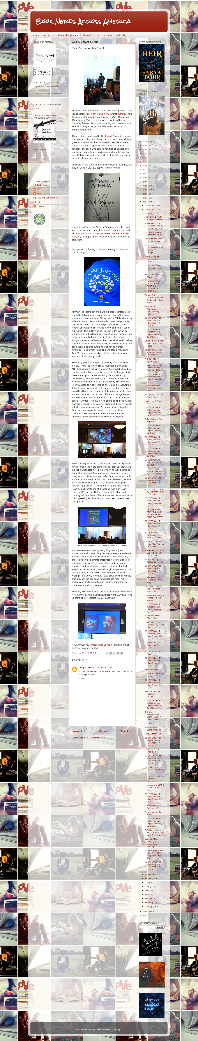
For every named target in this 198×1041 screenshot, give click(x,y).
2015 (145, 190)
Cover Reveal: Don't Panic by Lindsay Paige (154, 343)
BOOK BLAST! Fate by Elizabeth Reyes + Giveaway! (154, 491)
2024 (145, 153)
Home (36, 35)
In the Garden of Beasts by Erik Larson (152, 645)
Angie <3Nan (96, 1029)
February (149, 902)
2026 (145, 145)
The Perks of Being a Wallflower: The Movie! (154, 597)
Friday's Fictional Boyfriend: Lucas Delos (153, 268)
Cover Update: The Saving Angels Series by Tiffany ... (154, 367)
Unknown (41, 207)
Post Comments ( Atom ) (95, 738)
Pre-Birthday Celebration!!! (152, 806)
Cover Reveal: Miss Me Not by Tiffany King (154, 579)
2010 (145, 915)
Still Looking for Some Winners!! (153, 728)
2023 (145, 157)
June (147, 886)
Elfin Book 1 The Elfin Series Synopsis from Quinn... (154, 588)
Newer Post (79, 731)
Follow (36, 109)
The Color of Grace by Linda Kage (153, 240)
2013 (145, 198)
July (147, 882)
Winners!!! (149, 723)
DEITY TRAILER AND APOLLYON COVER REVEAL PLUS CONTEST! (154, 513)
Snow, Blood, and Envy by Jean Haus (153, 259)
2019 (145, 174)
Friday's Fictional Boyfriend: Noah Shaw (153, 388)
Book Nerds (42, 186)
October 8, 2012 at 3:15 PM (99, 667)
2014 (145, 194)
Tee (38, 203)
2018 (145, 177)
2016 (145, 186)
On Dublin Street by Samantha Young (154, 233)
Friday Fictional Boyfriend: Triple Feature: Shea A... (154, 535)
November (150, 209)
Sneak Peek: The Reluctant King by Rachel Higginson (154, 225)
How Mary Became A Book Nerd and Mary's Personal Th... (154, 854)
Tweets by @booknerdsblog (46, 87)
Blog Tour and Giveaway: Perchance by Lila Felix (154, 310)
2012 (145, 202)
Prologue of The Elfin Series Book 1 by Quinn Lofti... (154, 552)
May (147, 890)
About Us (49, 35)
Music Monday (151, 669)
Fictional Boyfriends (68, 35)
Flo (38, 190)
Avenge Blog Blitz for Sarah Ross (154, 395)
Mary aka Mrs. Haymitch (48, 199)
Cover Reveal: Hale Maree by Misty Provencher (153, 352)
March (148, 898)
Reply (81, 678)
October (149, 213)
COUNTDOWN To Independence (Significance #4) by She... (153, 322)
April (147, 894)
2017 (145, 182)
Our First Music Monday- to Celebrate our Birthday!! (152, 843)
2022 (145, 161)
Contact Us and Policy (115, 35)
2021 (145, 165)
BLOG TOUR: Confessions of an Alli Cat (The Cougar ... (154, 249)
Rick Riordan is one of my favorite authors (104, 114)
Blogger (118, 1029)
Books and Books (110, 136)
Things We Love (91, 35)
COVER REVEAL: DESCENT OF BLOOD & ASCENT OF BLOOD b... (153, 286)
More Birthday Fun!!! (154, 734)
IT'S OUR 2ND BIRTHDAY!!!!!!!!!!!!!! (154, 769)
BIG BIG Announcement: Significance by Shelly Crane (153, 716)
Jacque (82, 667)
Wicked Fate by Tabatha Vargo (152, 360)
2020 (145, 170)
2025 (145, 149)
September (150, 874)
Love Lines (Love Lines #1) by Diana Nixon (154, 624)
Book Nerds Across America (83, 21)
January (149, 906)
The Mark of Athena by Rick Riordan (154, 472)
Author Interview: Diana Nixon (152, 617)
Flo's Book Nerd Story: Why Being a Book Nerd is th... (154, 832)
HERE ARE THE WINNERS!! (152, 750)
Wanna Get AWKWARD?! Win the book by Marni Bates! (154, 299)
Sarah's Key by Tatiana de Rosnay (154, 560)
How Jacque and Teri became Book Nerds (154, 787)
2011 (145, 911)
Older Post (126, 731)
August (148, 878)
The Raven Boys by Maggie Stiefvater (154, 218)
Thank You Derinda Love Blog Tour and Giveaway (154, 544)
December (150, 205)
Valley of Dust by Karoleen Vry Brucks (152, 694)
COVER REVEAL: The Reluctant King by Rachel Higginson (154, 463)
